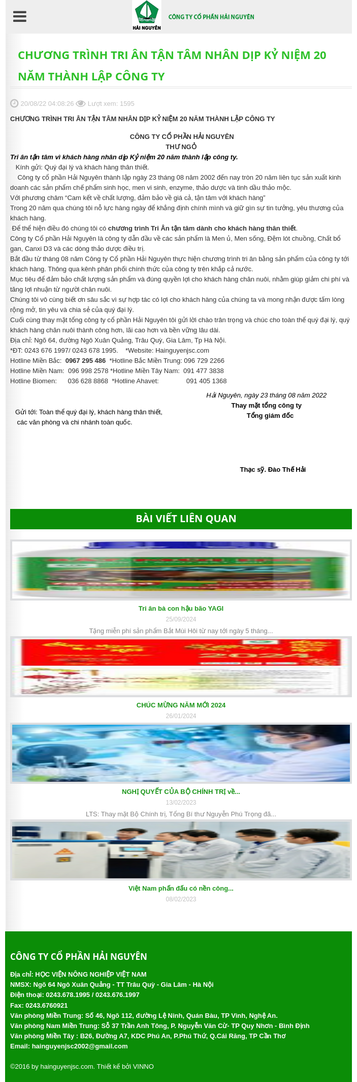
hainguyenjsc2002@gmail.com (80, 1046)
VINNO (143, 1066)
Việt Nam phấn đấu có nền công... (181, 888)
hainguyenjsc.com (66, 1066)
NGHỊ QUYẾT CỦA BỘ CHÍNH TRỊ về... (181, 791)
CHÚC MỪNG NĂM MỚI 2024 (181, 705)
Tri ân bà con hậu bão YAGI (181, 608)
